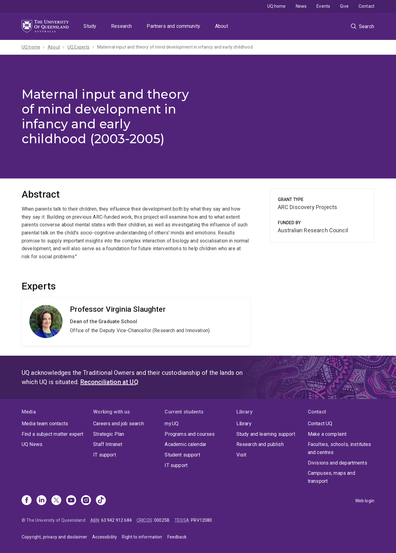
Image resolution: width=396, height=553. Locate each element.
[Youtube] (71, 500)
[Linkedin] (41, 500)
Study (90, 26)
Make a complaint (327, 434)
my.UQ (172, 424)
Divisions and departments (337, 463)
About (221, 26)
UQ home (276, 6)
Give (344, 6)
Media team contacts (45, 424)
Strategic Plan (108, 434)
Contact (366, 6)
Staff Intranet (107, 444)
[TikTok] (101, 500)
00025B (162, 520)
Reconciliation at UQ (109, 382)
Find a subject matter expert (52, 434)
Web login (364, 500)
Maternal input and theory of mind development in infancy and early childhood (175, 47)
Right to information (142, 536)
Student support (182, 455)
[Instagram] (86, 500)
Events (323, 6)
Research (121, 26)
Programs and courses (190, 434)
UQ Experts (78, 47)
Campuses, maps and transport (331, 477)
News (301, 6)
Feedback (177, 536)
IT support (104, 455)
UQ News (32, 444)
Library (244, 424)
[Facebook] (27, 500)
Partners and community (173, 26)
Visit (241, 455)
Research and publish (260, 444)
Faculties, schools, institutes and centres (339, 448)
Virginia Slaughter (136, 321)
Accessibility (104, 536)
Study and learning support (265, 434)
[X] (56, 500)
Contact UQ (320, 424)
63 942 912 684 (116, 520)
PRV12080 (201, 520)
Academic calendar (185, 444)
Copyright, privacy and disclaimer (54, 536)
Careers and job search (118, 424)
